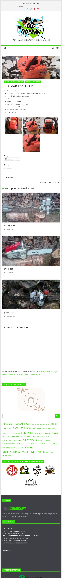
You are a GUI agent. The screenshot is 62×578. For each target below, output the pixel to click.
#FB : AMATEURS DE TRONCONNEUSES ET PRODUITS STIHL (20, 536)
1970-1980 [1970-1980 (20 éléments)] (31, 428)
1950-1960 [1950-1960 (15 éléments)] (7, 428)
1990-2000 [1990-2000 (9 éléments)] (51, 428)
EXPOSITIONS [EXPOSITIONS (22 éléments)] (30, 440)
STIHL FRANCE (6, 550)
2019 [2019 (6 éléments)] (8, 433)
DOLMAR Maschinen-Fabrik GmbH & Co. (14, 81)
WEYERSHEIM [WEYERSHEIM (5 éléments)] (6, 455)
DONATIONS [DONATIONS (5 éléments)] (41, 437)
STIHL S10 (8, 269)
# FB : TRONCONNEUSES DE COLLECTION (15, 543)
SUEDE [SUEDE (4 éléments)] (48, 452)
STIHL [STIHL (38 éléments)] (30, 447)
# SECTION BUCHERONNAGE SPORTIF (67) (15, 531)
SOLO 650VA (8, 178)
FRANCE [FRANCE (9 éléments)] (40, 440)
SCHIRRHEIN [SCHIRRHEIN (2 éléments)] (49, 444)
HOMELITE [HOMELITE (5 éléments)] (48, 440)
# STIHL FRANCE (7, 529)
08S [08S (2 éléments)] (33, 424)
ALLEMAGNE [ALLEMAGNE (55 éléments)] (26, 433)
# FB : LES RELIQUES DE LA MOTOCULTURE (15, 538)
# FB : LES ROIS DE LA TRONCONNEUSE (14, 541)
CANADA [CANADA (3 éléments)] (47, 433)
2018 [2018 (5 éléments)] (4, 433)
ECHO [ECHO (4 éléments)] (47, 437)
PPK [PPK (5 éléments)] (32, 444)
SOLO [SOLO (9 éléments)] (54, 443)
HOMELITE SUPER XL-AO (50, 183)
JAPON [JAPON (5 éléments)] (18, 444)
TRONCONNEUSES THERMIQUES (33, 81)
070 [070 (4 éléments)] (49, 424)
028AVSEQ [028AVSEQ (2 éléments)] (42, 424)
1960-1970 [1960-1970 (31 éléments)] (19, 428)
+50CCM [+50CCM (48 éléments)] (7, 423)
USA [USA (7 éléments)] (52, 452)
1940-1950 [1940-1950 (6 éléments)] (54, 424)
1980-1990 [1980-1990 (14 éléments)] (42, 428)
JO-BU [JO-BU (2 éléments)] (22, 444)
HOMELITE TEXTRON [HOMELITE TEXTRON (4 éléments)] (8, 444)
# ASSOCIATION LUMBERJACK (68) (12, 533)
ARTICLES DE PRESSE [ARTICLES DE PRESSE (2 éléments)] (40, 433)
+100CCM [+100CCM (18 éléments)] (18, 423)
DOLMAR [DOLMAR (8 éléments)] (54, 433)
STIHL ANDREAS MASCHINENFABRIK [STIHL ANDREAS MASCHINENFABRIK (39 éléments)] (23, 452)
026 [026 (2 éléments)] (35, 424)
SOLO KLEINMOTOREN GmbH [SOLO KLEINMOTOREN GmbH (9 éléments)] (14, 448)
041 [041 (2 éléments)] (46, 424)
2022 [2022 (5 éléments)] (12, 433)
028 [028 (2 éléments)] (38, 424)
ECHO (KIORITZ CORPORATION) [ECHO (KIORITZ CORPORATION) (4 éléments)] (12, 440)
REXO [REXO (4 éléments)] (43, 444)
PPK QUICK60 (10, 225)
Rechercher (57, 416)
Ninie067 (18, 90)
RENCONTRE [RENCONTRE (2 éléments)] (38, 444)
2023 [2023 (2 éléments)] (16, 433)
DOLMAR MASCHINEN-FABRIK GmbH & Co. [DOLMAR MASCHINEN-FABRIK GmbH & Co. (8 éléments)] (19, 437)
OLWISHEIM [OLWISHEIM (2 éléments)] (27, 444)
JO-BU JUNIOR (10, 312)
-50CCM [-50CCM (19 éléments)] (27, 423)
